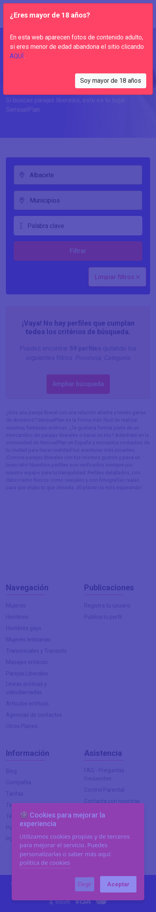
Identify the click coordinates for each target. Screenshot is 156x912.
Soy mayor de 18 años (110, 80)
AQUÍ (17, 56)
